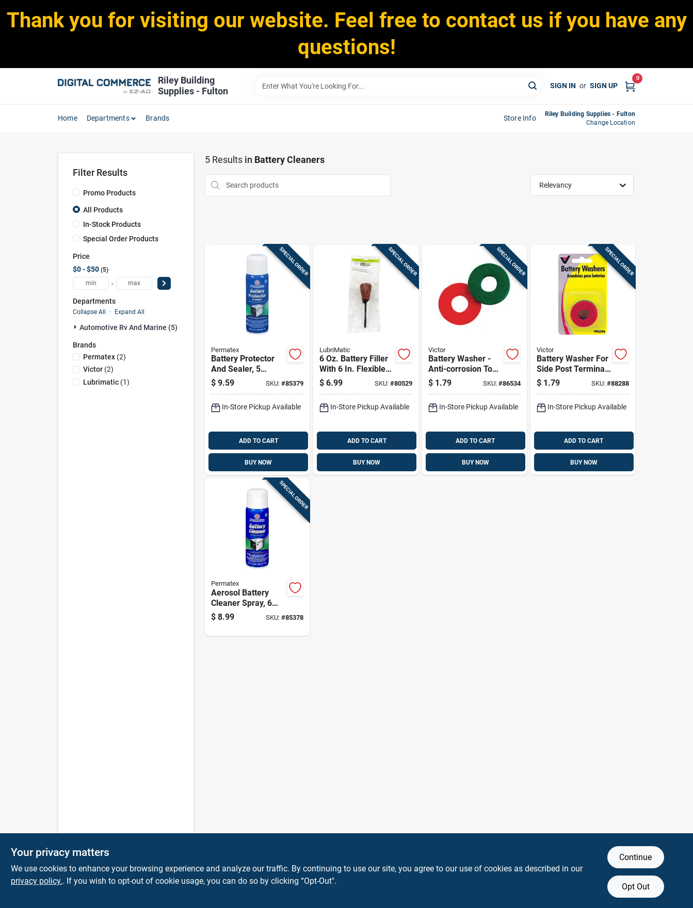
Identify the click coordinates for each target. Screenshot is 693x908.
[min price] (91, 283)
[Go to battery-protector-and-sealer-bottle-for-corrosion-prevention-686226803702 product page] (257, 360)
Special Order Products (120, 238)
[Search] (533, 85)
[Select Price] (164, 283)
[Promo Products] (76, 192)
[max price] (134, 283)
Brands (157, 118)
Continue (635, 857)
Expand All (129, 312)
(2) (104, 357)
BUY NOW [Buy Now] (258, 462)
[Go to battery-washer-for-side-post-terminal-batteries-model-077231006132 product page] (582, 360)
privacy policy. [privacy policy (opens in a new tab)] (36, 881)
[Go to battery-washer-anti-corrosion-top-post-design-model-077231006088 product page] (474, 360)
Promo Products (109, 192)
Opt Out (636, 887)
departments (108, 118)
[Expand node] (76, 327)
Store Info (520, 118)
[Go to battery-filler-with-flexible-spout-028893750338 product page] (365, 360)
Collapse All (89, 312)
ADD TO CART (258, 440)
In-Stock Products (112, 224)
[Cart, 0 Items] (630, 85)
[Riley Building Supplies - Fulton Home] (104, 86)
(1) (106, 382)
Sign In (563, 85)
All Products (103, 209)
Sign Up (604, 85)
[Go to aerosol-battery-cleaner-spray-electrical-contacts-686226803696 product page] (257, 557)
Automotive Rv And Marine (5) (128, 327)
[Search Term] (398, 86)
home (67, 118)
